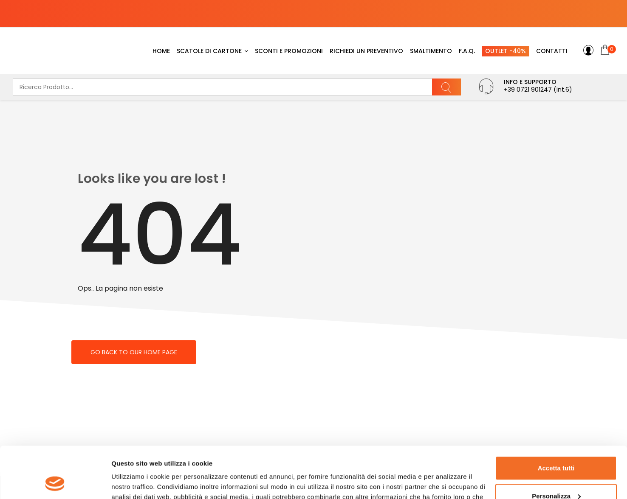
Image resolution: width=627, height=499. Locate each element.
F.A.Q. (467, 51)
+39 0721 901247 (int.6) (538, 89)
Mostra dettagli (134, 482)
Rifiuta (556, 475)
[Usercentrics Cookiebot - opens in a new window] (55, 482)
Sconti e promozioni (289, 51)
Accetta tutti (556, 419)
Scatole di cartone (209, 51)
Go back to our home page (133, 352)
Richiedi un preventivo (366, 51)
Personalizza (556, 447)
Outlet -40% (505, 51)
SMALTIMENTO (431, 51)
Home (161, 51)
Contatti (552, 51)
